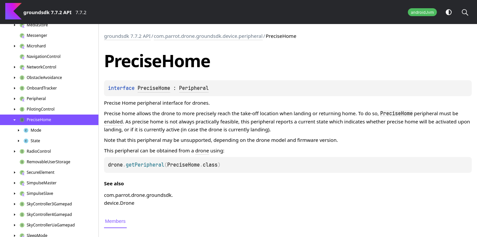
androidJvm (422, 12)
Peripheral (194, 88)
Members (115, 221)
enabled (113, 121)
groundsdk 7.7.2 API (127, 36)
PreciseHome (154, 88)
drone (202, 150)
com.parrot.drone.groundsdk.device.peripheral (208, 36)
